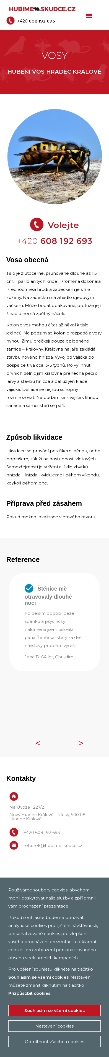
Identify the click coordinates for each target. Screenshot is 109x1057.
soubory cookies (50, 890)
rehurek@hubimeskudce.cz (53, 845)
